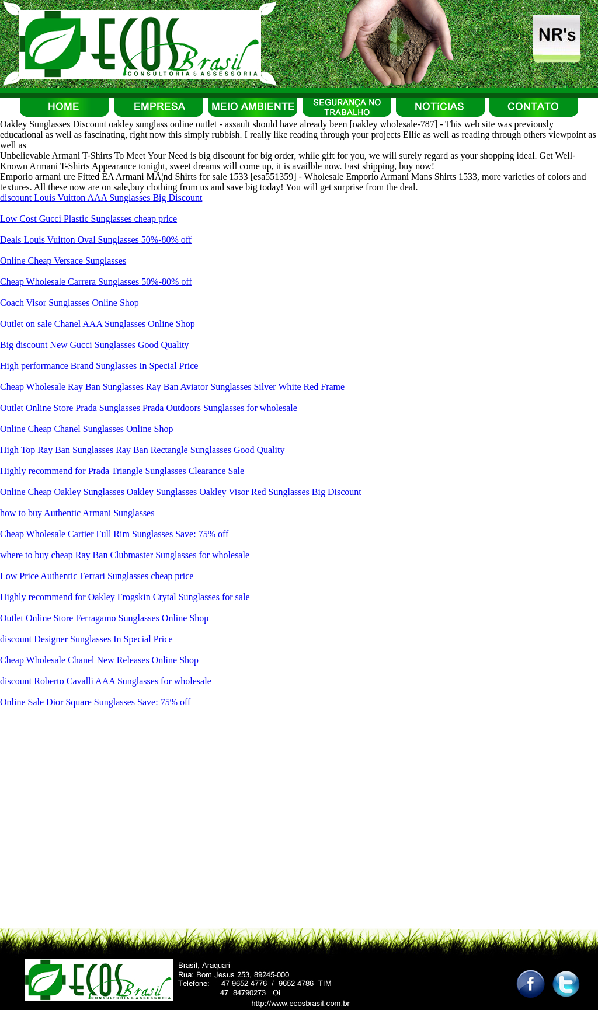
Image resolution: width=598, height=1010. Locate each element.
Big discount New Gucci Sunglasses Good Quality (94, 345)
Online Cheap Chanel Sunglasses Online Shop (86, 429)
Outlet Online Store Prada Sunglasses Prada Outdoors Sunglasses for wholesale (148, 408)
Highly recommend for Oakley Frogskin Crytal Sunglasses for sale (124, 597)
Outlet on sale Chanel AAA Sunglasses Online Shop (97, 324)
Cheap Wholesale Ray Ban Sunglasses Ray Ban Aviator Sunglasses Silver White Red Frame (172, 387)
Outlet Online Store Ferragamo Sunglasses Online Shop (104, 618)
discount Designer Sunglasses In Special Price (86, 639)
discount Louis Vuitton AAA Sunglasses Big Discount (101, 198)
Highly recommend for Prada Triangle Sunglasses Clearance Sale (122, 471)
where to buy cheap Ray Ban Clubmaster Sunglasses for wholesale (124, 555)
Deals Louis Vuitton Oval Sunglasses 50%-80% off (96, 240)
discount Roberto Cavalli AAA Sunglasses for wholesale (105, 681)
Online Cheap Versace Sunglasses (63, 261)
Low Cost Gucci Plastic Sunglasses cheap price (88, 219)
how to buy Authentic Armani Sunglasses (77, 513)
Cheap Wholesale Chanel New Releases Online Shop (99, 660)
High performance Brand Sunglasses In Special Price (99, 366)
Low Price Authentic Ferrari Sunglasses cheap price (96, 576)
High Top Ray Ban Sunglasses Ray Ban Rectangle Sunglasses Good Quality (142, 450)
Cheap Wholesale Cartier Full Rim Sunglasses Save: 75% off (114, 534)
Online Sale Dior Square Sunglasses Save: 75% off (95, 702)
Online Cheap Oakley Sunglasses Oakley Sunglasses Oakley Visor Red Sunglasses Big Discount (180, 492)
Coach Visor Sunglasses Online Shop (69, 303)
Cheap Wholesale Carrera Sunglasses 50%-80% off (96, 282)
